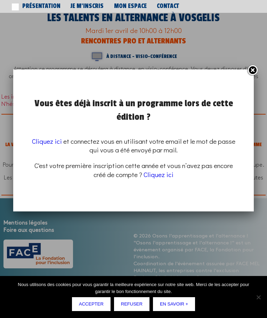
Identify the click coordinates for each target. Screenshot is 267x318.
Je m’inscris (67, 6)
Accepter (91, 304)
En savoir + (174, 304)
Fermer (252, 70)
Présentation (34, 6)
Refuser (132, 304)
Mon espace (97, 6)
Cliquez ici (47, 141)
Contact (124, 6)
